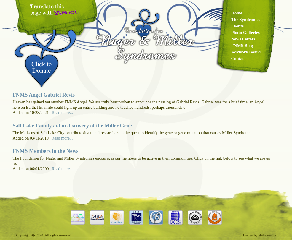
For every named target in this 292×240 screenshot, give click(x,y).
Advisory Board (246, 52)
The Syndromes (245, 19)
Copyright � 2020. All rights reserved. (44, 235)
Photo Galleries (245, 32)
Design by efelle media (259, 235)
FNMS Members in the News (46, 151)
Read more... (62, 113)
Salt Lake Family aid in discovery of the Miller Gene (72, 126)
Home (236, 13)
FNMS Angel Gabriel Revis (44, 95)
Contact (238, 58)
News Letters (243, 39)
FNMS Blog (242, 45)
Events (237, 26)
